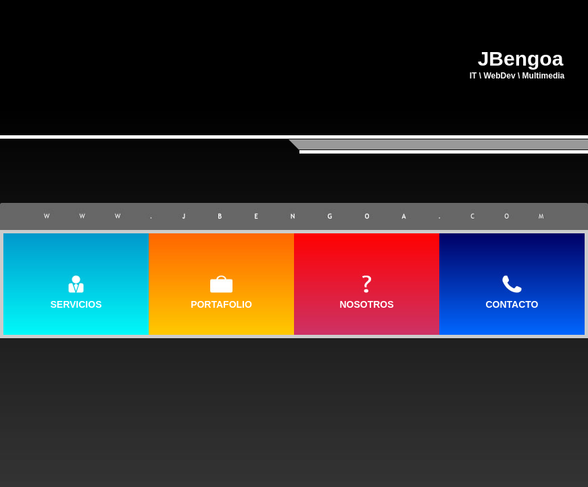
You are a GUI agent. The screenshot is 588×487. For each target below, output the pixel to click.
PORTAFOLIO (221, 304)
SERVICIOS (76, 304)
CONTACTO (511, 304)
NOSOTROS (366, 304)
